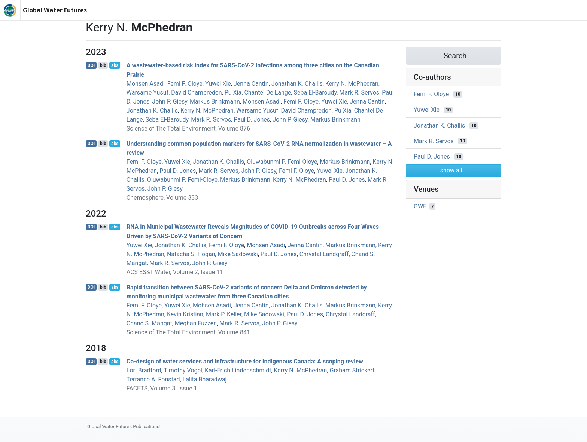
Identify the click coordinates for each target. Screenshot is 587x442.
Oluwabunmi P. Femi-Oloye (282, 161)
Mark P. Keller (223, 314)
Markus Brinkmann (215, 101)
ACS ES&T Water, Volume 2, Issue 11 (175, 272)
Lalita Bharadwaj (205, 379)
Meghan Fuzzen (196, 323)
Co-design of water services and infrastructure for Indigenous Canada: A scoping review (245, 361)
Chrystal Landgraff (324, 254)
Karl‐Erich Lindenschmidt (238, 370)
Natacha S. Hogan (191, 254)
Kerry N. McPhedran (351, 83)
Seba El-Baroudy (315, 92)
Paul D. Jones (252, 119)
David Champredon (196, 92)
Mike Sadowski (238, 254)
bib (103, 65)
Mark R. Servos (359, 92)
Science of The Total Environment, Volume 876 (188, 128)
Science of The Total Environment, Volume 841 (188, 332)
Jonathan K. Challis (297, 83)
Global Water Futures (55, 10)
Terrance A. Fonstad (153, 379)
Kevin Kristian (185, 314)
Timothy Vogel (183, 370)
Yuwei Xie (218, 83)
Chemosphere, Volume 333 (162, 197)
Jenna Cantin (251, 83)
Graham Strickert (352, 370)
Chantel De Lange (267, 92)
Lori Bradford (144, 370)
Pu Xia (233, 92)
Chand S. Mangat (149, 323)
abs (114, 65)
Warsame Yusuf (147, 92)
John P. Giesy (169, 101)
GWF (420, 206)
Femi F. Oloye (185, 83)
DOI (91, 65)
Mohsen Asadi (146, 83)
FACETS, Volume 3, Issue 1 (162, 388)
